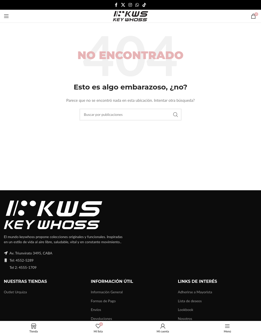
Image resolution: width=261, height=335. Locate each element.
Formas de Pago (103, 301)
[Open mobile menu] (6, 16)
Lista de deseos (190, 301)
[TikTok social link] (144, 5)
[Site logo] (130, 16)
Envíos (96, 309)
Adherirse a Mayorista (195, 292)
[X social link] (123, 5)
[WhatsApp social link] (137, 5)
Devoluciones (101, 318)
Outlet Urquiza (15, 292)
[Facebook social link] (116, 5)
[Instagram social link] (130, 5)
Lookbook (185, 309)
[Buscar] (130, 114)
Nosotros (185, 318)
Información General (107, 292)
